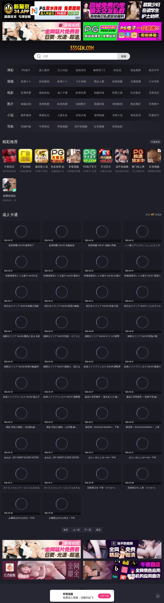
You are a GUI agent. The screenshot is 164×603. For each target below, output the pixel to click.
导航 (10, 126)
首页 (65, 529)
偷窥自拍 (26, 104)
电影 (10, 92)
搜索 (123, 56)
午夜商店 (44, 126)
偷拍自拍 (44, 92)
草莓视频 (62, 126)
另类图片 (154, 104)
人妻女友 (62, 115)
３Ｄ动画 (81, 81)
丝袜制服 (117, 81)
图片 (10, 104)
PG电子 (26, 70)
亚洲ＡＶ (26, 81)
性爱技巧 (154, 115)
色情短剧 (117, 126)
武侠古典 (81, 115)
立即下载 (104, 595)
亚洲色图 (44, 104)
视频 (10, 81)
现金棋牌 (136, 70)
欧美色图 (62, 104)
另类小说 (117, 115)
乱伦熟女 (136, 92)
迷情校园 (99, 115)
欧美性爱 (81, 92)
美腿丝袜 (99, 104)
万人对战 (62, 70)
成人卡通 (62, 92)
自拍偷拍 (44, 81)
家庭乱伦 (44, 115)
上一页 (76, 529)
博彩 (10, 70)
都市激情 (26, 115)
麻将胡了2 (99, 70)
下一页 (87, 529)
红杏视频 (99, 126)
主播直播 (136, 81)
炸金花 (117, 70)
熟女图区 (136, 104)
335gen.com (82, 48)
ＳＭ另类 (154, 81)
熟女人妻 (99, 81)
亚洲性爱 (26, 92)
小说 (10, 115)
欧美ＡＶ (62, 81)
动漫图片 (81, 104)
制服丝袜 (99, 92)
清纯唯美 (117, 104)
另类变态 (154, 92)
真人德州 (44, 70)
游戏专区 (81, 70)
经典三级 (117, 92)
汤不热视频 (80, 126)
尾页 (98, 529)
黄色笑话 (136, 115)
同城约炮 (26, 126)
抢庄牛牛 (154, 70)
